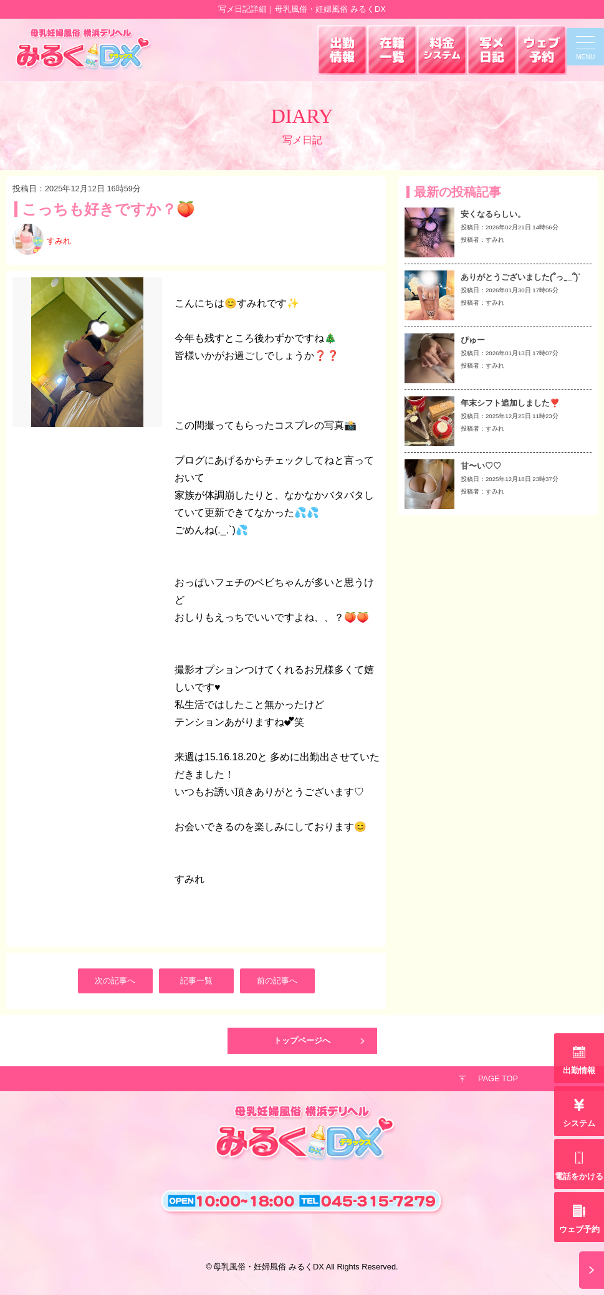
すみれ (59, 241)
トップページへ (302, 1040)
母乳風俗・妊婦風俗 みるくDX (268, 1266)
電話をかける (579, 1176)
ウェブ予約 (579, 1229)
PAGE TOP (498, 1078)
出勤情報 (579, 1070)
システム (579, 1123)
